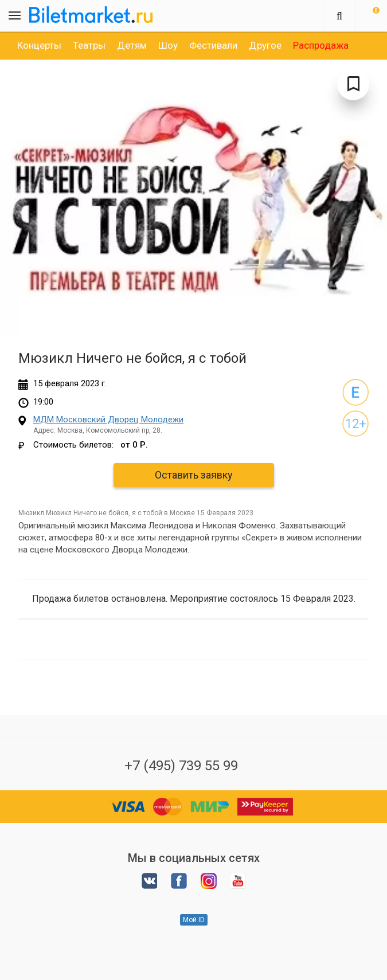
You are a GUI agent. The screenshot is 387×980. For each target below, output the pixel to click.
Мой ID (194, 920)
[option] (39, 45)
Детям (132, 45)
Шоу (168, 45)
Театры (89, 45)
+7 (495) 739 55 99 (181, 765)
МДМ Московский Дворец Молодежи (108, 419)
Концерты (39, 45)
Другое (265, 45)
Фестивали (213, 45)
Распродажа (321, 45)
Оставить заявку (194, 475)
